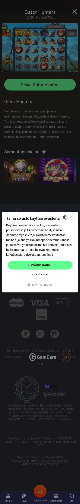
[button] (40, 284)
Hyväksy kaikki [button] (40, 265)
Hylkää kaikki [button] (40, 274)
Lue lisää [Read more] (47, 255)
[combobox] (65, 217)
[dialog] (40, 252)
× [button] (71, 217)
